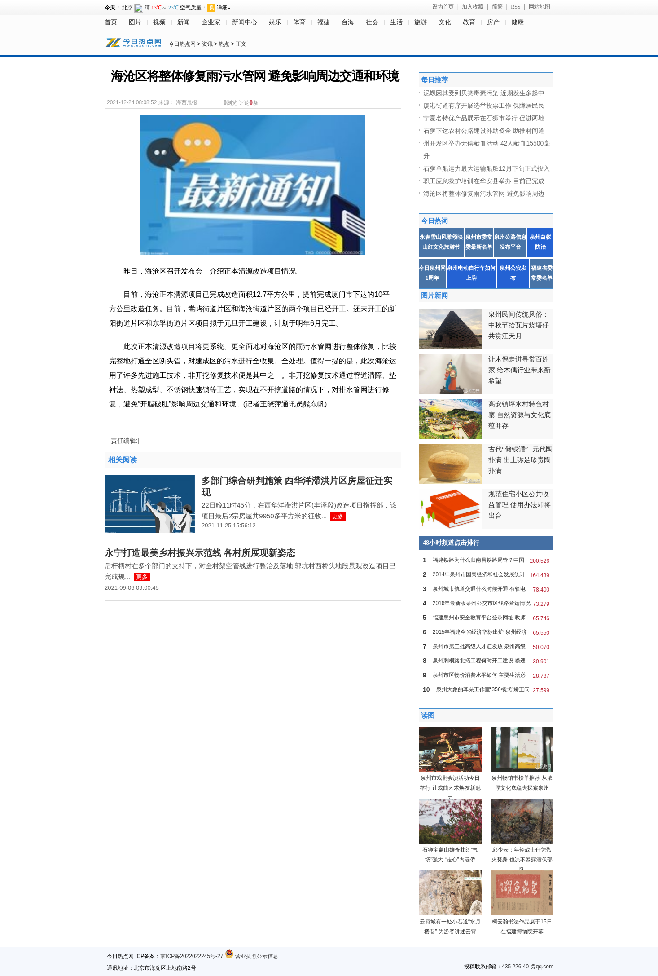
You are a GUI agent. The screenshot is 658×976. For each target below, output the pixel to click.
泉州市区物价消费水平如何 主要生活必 (486, 675)
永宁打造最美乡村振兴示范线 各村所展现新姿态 (200, 553)
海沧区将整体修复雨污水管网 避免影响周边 (483, 193)
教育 (469, 22)
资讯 (207, 44)
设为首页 (443, 7)
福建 (323, 22)
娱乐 (275, 22)
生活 (396, 22)
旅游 (420, 22)
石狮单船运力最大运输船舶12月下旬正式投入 (486, 168)
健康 (517, 22)
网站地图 (539, 7)
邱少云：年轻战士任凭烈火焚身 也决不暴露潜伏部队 (521, 860)
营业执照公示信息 (251, 956)
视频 (159, 22)
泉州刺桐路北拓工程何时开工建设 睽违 (486, 660)
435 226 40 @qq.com (527, 966)
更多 (338, 516)
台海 (348, 22)
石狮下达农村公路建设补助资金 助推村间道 (483, 130)
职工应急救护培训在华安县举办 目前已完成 (483, 181)
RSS (515, 7)
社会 (372, 22)
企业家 (211, 22)
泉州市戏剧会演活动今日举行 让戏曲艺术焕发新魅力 (450, 788)
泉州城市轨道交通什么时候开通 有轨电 (486, 589)
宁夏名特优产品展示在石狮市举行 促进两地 (483, 118)
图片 (135, 22)
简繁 (497, 7)
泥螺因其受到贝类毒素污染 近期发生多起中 (483, 93)
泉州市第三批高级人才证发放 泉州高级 (486, 646)
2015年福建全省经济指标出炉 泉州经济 (486, 632)
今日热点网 (182, 44)
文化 (445, 22)
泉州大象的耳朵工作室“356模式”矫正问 (486, 689)
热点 (224, 44)
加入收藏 (472, 7)
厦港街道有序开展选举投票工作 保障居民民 (483, 105)
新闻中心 (244, 22)
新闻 (183, 22)
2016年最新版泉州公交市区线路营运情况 (486, 603)
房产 (493, 22)
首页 (111, 22)
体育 (299, 22)
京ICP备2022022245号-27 (191, 956)
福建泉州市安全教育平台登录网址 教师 (486, 617)
